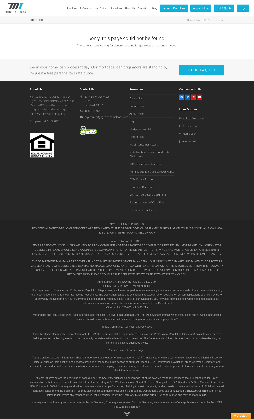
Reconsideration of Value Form (147, 202)
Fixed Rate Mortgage (191, 118)
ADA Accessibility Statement (145, 164)
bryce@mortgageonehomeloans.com (106, 117)
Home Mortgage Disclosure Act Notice (151, 171)
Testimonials (136, 137)
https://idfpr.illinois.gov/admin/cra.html (194, 390)
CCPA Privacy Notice (141, 179)
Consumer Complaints (142, 210)
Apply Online (136, 114)
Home (190, 20)
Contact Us (135, 98)
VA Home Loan (188, 133)
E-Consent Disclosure (141, 187)
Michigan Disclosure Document (147, 194)
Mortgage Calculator (141, 129)
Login (132, 121)
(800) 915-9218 (93, 111)
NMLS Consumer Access (143, 144)
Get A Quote (136, 106)
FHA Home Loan (188, 126)
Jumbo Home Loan (190, 141)
